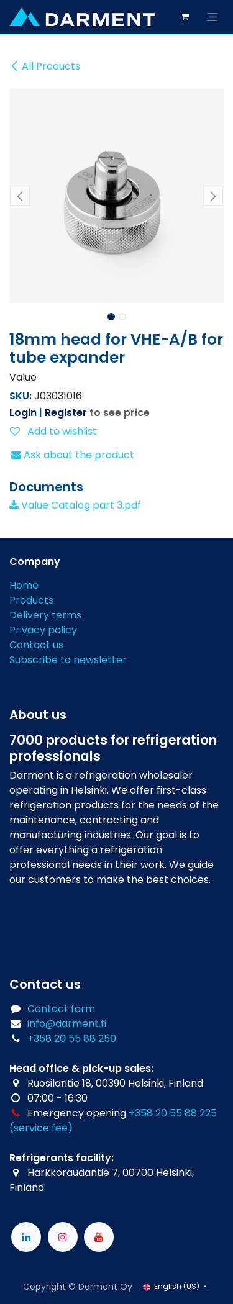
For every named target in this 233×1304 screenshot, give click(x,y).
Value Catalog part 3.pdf (75, 505)
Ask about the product (72, 455)
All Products (44, 66)
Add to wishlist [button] (53, 431)
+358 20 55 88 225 (173, 1113)
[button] (20, 196)
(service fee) (41, 1128)
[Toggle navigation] (212, 17)
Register (66, 412)
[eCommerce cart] (184, 17)
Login (23, 412)
